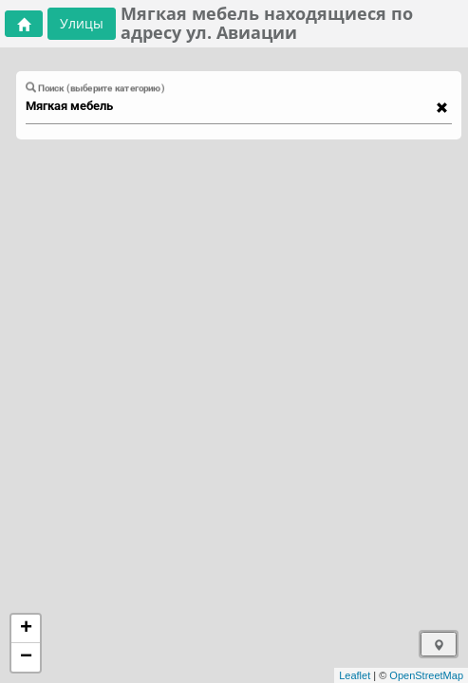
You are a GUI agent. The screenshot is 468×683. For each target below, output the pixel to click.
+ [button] (26, 629)
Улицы (81, 23)
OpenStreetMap (426, 675)
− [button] (26, 657)
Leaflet (354, 675)
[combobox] (229, 106)
